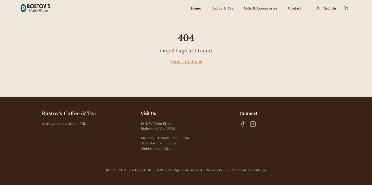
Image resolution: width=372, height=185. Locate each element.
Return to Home (186, 61)
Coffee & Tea (222, 8)
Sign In (326, 8)
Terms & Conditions (249, 170)
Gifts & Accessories (261, 8)
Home (196, 8)
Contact (295, 8)
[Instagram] (253, 124)
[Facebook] (243, 124)
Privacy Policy (217, 170)
